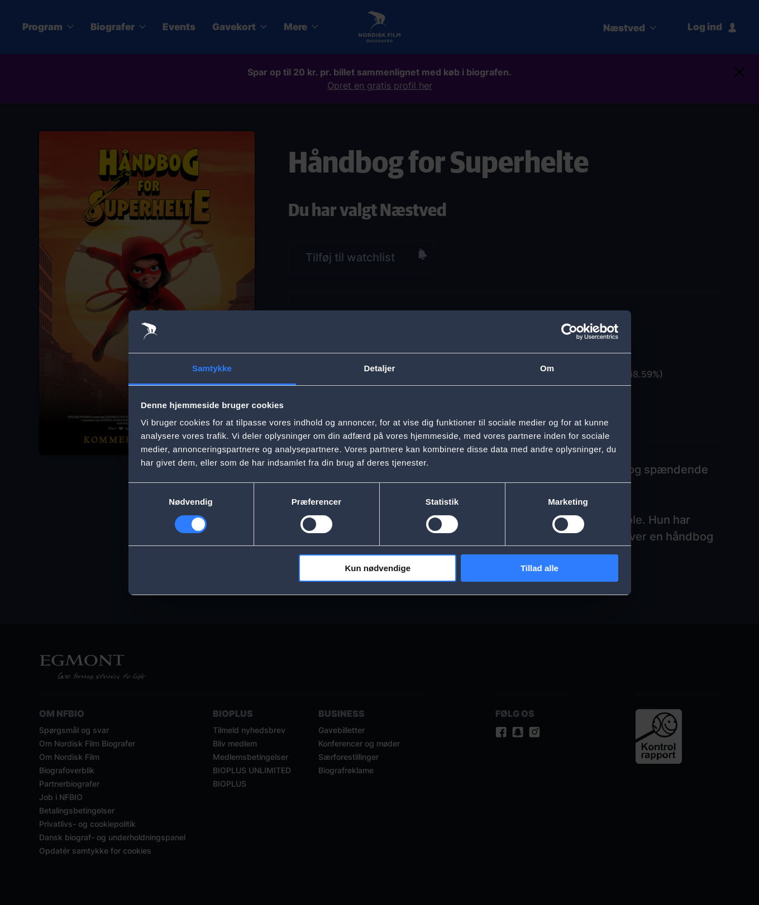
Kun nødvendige (378, 568)
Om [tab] (547, 368)
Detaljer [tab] (379, 368)
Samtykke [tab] (212, 368)
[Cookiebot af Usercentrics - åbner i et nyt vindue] (569, 331)
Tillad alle (539, 568)
